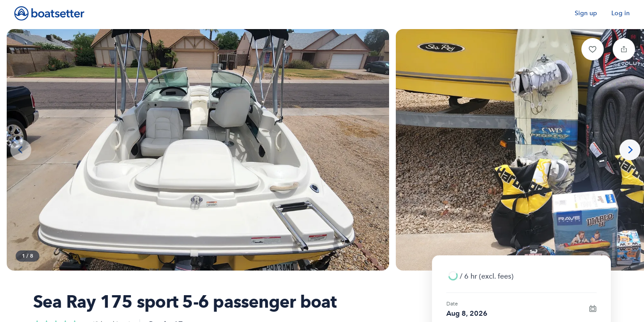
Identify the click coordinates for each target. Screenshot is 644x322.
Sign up (586, 13)
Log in (620, 13)
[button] (592, 49)
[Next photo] (629, 150)
